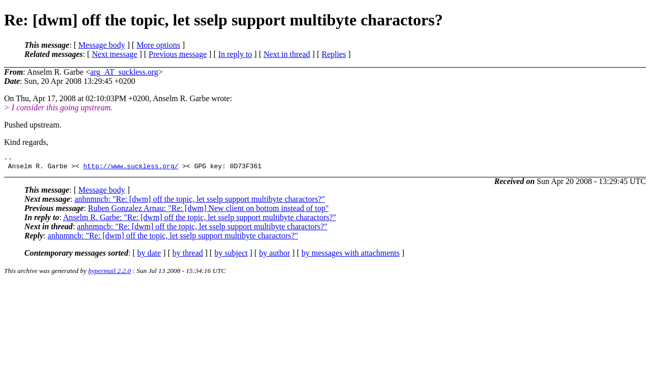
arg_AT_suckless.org (124, 72)
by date (149, 256)
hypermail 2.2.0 (109, 274)
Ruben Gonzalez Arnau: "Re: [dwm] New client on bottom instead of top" (208, 211)
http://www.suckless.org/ (130, 168)
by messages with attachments (351, 256)
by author (274, 256)
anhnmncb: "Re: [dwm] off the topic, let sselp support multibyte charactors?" (200, 202)
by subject (230, 256)
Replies (333, 54)
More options (158, 45)
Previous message (178, 54)
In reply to (235, 54)
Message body (101, 45)
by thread (188, 256)
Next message (114, 54)
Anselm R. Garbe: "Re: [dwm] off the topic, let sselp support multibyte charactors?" (199, 220)
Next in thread (287, 54)
